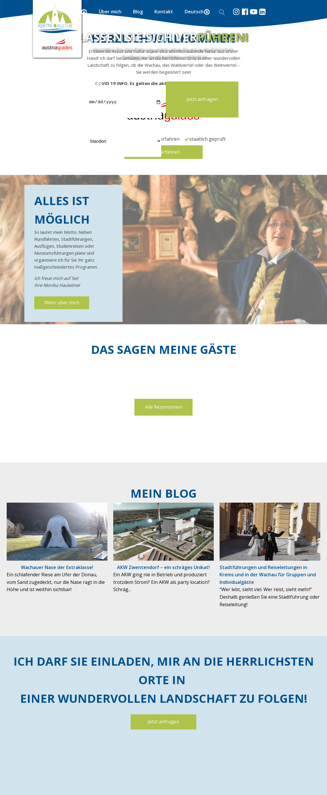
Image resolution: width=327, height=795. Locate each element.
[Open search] (222, 12)
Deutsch (197, 11)
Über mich (110, 11)
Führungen (71, 11)
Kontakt (163, 11)
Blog (138, 11)
